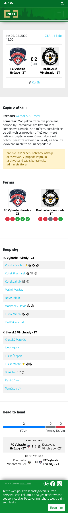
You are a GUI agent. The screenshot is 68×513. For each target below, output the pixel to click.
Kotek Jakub (13, 281)
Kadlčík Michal (14, 322)
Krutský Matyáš (15, 340)
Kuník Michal (13, 314)
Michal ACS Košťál (28, 116)
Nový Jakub (12, 298)
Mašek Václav (14, 290)
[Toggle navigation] (59, 14)
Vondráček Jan (14, 265)
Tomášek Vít (13, 388)
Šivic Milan (12, 348)
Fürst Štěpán (13, 356)
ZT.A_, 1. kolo (53, 36)
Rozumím (56, 508)
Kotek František (15, 273)
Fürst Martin (13, 364)
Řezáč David (13, 380)
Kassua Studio (25, 484)
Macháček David (15, 306)
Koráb (36, 82)
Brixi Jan (10, 372)
